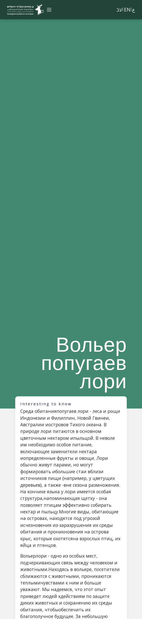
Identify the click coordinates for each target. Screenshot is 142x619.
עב (119, 9)
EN (127, 9)
